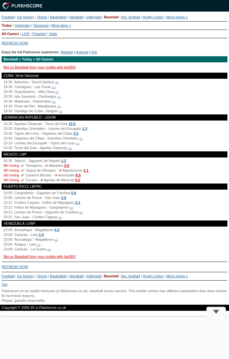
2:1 (77, 202)
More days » (61, 25)
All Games (10, 34)
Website (67, 52)
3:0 (63, 198)
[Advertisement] (114, 338)
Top (4, 284)
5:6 (73, 193)
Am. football (130, 17)
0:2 (77, 180)
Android (82, 52)
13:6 (71, 124)
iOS (94, 52)
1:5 (41, 235)
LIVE (26, 34)
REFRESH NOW (15, 43)
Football (8, 17)
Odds (53, 34)
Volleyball (93, 17)
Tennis (42, 17)
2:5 (66, 165)
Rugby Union (153, 17)
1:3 (84, 128)
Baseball (111, 17)
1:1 (86, 170)
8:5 (78, 175)
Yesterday (22, 25)
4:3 (57, 230)
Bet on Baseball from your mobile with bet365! (40, 67)
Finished (39, 34)
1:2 (63, 161)
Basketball (58, 17)
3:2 (76, 133)
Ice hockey (25, 17)
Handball (76, 17)
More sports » (177, 17)
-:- (57, 82)
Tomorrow (41, 25)
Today (7, 25)
